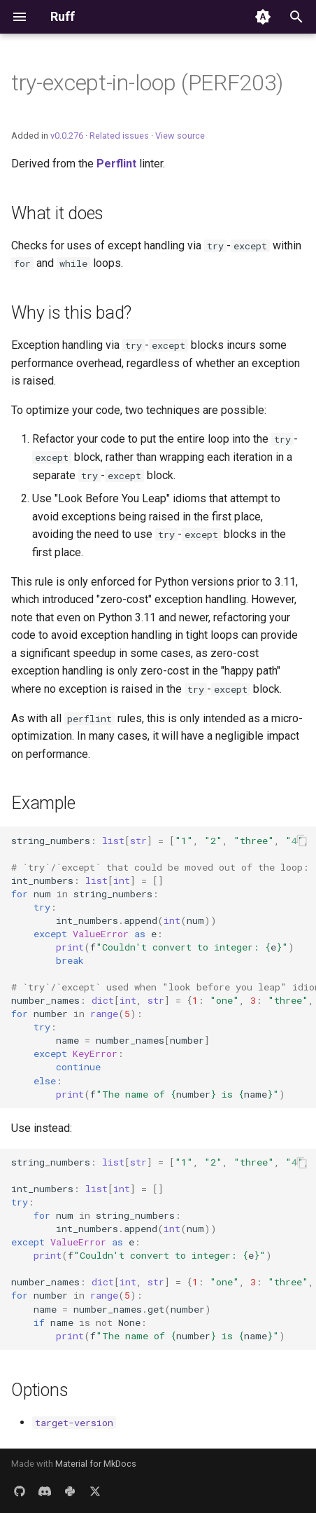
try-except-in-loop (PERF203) (147, 82)
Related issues (119, 135)
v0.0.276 (66, 135)
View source (180, 135)
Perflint (116, 163)
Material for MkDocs (95, 1463)
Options (39, 1390)
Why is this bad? (71, 313)
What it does (57, 213)
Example (43, 803)
